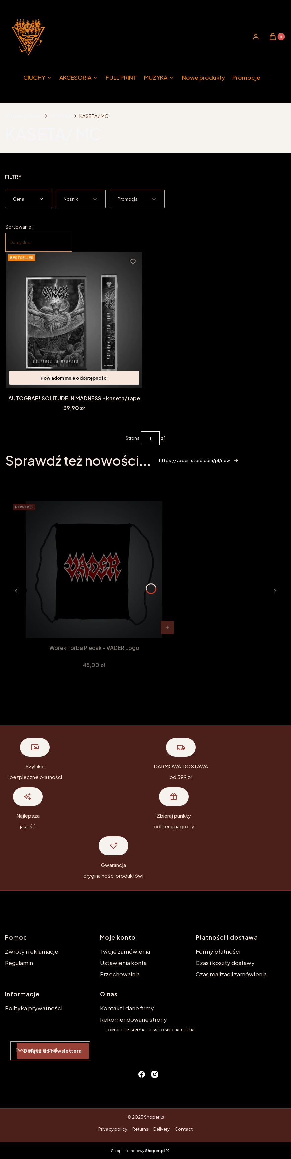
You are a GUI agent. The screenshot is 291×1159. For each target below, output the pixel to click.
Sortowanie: (19, 227)
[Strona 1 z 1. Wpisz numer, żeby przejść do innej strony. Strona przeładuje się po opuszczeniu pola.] (150, 438)
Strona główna (23, 116)
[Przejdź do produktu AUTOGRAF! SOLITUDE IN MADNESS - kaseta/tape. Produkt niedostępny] (74, 320)
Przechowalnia (120, 974)
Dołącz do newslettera (53, 1050)
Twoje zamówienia (125, 951)
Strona (133, 438)
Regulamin (19, 962)
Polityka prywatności (33, 1008)
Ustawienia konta (123, 962)
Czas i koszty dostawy (225, 962)
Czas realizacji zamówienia (231, 974)
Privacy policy (112, 1129)
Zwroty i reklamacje (31, 951)
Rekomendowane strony (133, 1019)
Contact (184, 1129)
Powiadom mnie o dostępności (74, 378)
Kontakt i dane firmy (127, 1008)
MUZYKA (60, 116)
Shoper (151, 1117)
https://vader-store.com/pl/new (199, 460)
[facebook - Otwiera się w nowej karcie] (142, 1074)
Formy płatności (218, 951)
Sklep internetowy (138, 1150)
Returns (140, 1129)
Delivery (161, 1129)
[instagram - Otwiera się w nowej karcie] (155, 1074)
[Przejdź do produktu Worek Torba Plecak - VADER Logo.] (94, 569)
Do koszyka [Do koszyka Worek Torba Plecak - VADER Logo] (167, 627)
